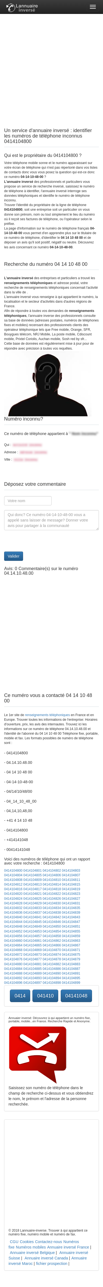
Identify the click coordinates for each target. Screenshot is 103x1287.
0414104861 (32, 941)
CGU (14, 1242)
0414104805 (32, 875)
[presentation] (46, 541)
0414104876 (13, 959)
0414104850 (52, 926)
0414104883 (71, 964)
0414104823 (71, 894)
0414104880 (13, 964)
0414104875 (71, 955)
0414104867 (71, 945)
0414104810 (52, 880)
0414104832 (13, 908)
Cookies (27, 1242)
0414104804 (13, 875)
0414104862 (52, 941)
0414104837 (32, 912)
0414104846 (52, 922)
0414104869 (32, 950)
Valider (14, 556)
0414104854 (52, 931)
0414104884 (13, 969)
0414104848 (13, 926)
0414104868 (13, 950)
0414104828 (13, 903)
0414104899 (71, 983)
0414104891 (71, 973)
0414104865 (32, 945)
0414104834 (52, 908)
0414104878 (52, 959)
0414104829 (32, 903)
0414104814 (52, 884)
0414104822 (52, 894)
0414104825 (32, 899)
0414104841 (32, 917)
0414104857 (32, 936)
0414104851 (71, 926)
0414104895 (71, 978)
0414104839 (71, 912)
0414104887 (71, 969)
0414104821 (32, 894)
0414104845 (32, 922)
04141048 (76, 996)
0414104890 (52, 973)
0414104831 (71, 903)
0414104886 (52, 969)
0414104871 (71, 950)
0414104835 (71, 908)
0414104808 (13, 880)
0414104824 (13, 899)
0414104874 (52, 955)
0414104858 (52, 936)
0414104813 (32, 884)
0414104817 (32, 889)
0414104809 (32, 880)
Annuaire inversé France (68, 1247)
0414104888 (13, 973)
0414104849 (32, 926)
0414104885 (32, 969)
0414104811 (71, 880)
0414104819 (71, 889)
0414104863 (71, 941)
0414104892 (13, 978)
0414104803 (71, 870)
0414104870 (52, 950)
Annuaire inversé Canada (46, 1258)
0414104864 (13, 945)
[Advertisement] (51, 65)
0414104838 (52, 912)
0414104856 (13, 936)
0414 (20, 996)
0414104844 (13, 922)
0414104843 (71, 917)
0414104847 (71, 922)
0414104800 (13, 870)
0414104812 (13, 884)
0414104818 (52, 889)
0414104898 (52, 983)
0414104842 (52, 917)
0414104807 (71, 875)
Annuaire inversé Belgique (32, 1252)
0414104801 (32, 870)
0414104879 (71, 959)
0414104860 (13, 941)
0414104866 (52, 945)
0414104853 (32, 931)
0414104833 (32, 908)
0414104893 (32, 978)
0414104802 (52, 870)
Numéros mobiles (31, 1247)
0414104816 (13, 889)
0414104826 (52, 899)
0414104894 (52, 978)
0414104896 (13, 983)
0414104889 (32, 973)
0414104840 (13, 917)
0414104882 (52, 964)
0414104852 (13, 931)
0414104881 (32, 964)
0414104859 (71, 936)
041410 (45, 996)
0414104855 (71, 931)
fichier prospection (51, 1263)
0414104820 (13, 894)
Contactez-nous (48, 1242)
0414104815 (71, 884)
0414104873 (32, 955)
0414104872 (13, 955)
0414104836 (13, 912)
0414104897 (32, 983)
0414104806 (52, 875)
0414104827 (71, 899)
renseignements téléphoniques (47, 715)
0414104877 (32, 959)
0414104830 (52, 903)
